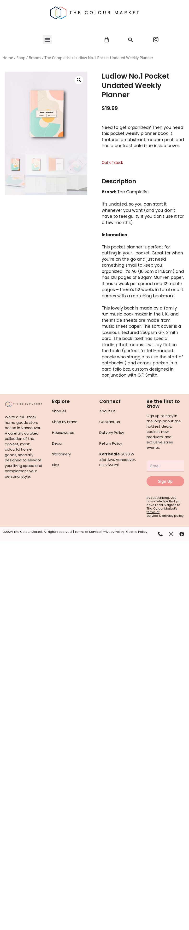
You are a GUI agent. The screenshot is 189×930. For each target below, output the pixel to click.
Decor (57, 443)
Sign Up (165, 481)
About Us (107, 410)
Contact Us (109, 421)
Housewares (63, 432)
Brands (35, 57)
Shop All (59, 410)
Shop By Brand (64, 421)
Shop (20, 57)
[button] (47, 39)
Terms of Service (88, 531)
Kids (55, 464)
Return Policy (110, 443)
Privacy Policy (113, 531)
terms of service (153, 514)
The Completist (57, 57)
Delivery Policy (111, 432)
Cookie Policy (136, 531)
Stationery (61, 454)
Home (7, 57)
